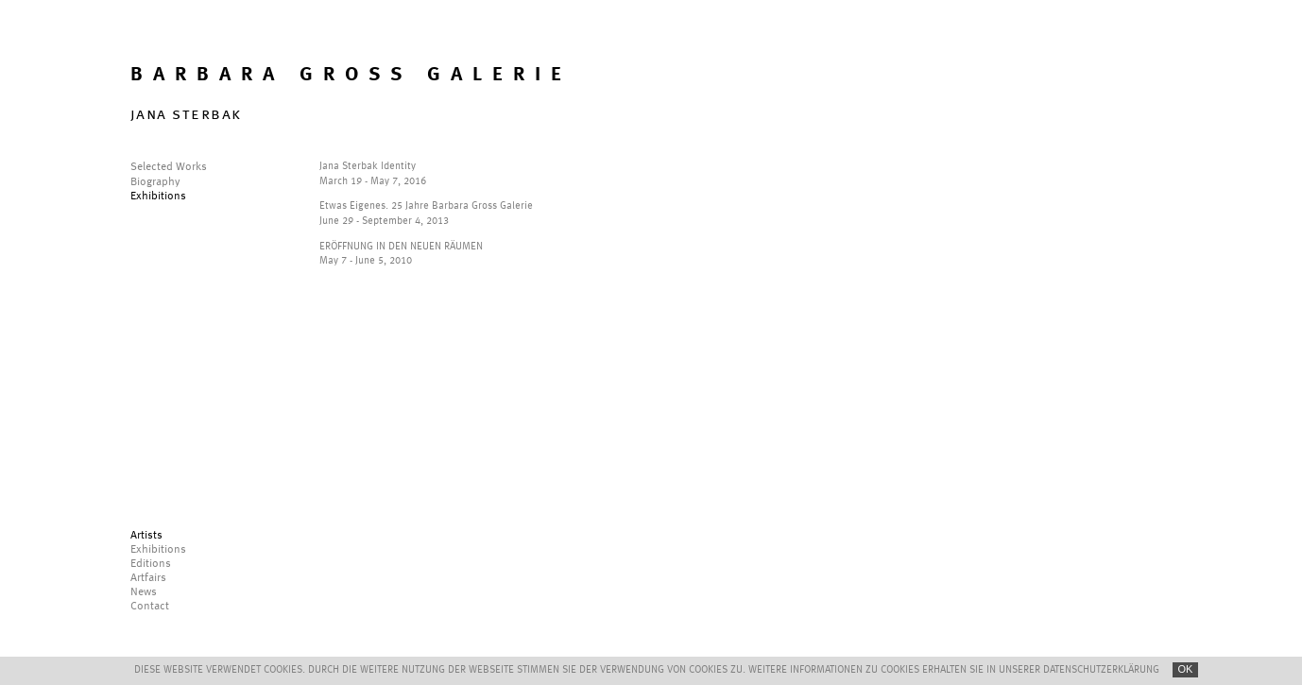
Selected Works (168, 167)
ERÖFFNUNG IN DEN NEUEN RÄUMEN (401, 247)
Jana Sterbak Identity (367, 167)
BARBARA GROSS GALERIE (351, 75)
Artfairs (148, 578)
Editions (150, 564)
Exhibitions (158, 196)
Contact (149, 606)
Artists (146, 535)
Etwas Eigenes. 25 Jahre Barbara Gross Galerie (426, 206)
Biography (155, 182)
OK (1185, 669)
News (143, 592)
